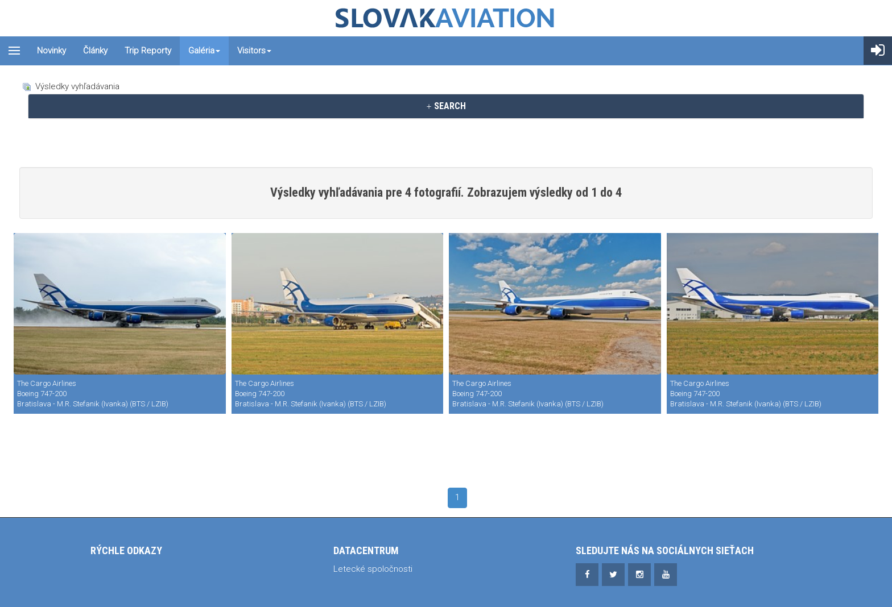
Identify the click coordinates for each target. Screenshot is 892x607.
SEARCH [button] (445, 106)
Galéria (204, 50)
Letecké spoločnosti (372, 569)
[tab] (446, 106)
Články (95, 50)
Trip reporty (148, 50)
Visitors (254, 50)
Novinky (51, 50)
